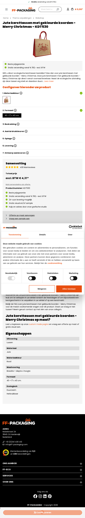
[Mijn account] (69, 9)
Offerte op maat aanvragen (22, 215)
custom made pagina (39, 324)
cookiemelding (54, 263)
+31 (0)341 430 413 (12, 442)
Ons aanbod (10, 463)
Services (8, 475)
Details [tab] (42, 234)
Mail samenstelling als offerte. (18, 184)
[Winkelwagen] (77, 9)
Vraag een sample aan (19, 218)
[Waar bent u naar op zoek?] (46, 9)
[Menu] (6, 9)
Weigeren (42, 289)
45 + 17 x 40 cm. (12, 115)
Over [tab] (70, 234)
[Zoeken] (58, 9)
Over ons (8, 481)
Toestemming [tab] (15, 234)
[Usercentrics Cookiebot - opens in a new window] (70, 227)
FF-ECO (7, 469)
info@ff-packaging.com (15, 444)
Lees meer (49, 81)
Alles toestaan (69, 289)
